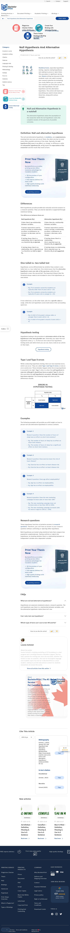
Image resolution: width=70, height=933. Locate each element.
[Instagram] (56, 914)
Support (65, 1)
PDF (19, 882)
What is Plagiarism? (7, 903)
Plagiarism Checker (7, 872)
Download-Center (40, 909)
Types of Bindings (7, 907)
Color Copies (22, 891)
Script (20, 886)
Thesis (3, 876)
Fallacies (5, 60)
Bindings (54, 13)
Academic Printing (41, 13)
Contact (58, 1)
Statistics (5, 79)
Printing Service (7, 867)
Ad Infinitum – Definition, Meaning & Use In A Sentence (26, 830)
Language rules (7, 63)
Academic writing (7, 54)
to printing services (33, 192)
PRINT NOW (62, 18)
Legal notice (38, 891)
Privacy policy (38, 895)
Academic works (7, 51)
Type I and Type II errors (50, 366)
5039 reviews (60, 896)
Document (21, 878)
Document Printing (23, 13)
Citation (5, 57)
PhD (2, 880)
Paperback (4, 893)
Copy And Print (23, 905)
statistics (49, 137)
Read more (24, 838)
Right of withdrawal (40, 899)
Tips (4, 85)
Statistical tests (44, 68)
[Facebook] (52, 914)
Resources (4, 15)
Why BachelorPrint (40, 872)
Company (38, 867)
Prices (20, 874)
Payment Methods (40, 886)
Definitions (27, 817)
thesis (44, 76)
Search (48, 1)
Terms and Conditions (21, 929)
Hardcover (4, 889)
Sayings (5, 72)
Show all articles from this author (38, 668)
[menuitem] (5, 929)
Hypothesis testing (43, 349)
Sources (5, 75)
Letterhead (21, 901)
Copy (59, 753)
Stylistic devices (7, 82)
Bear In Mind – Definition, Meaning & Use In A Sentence (59, 830)
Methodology (6, 69)
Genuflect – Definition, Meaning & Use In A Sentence (42, 830)
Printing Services (6, 13)
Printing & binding (8, 66)
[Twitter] (61, 914)
